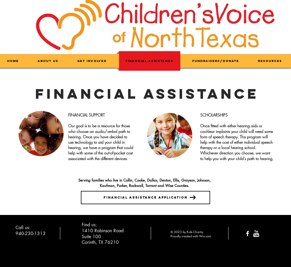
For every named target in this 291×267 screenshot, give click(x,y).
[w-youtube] (256, 233)
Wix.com (205, 236)
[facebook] (247, 233)
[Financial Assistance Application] (145, 197)
